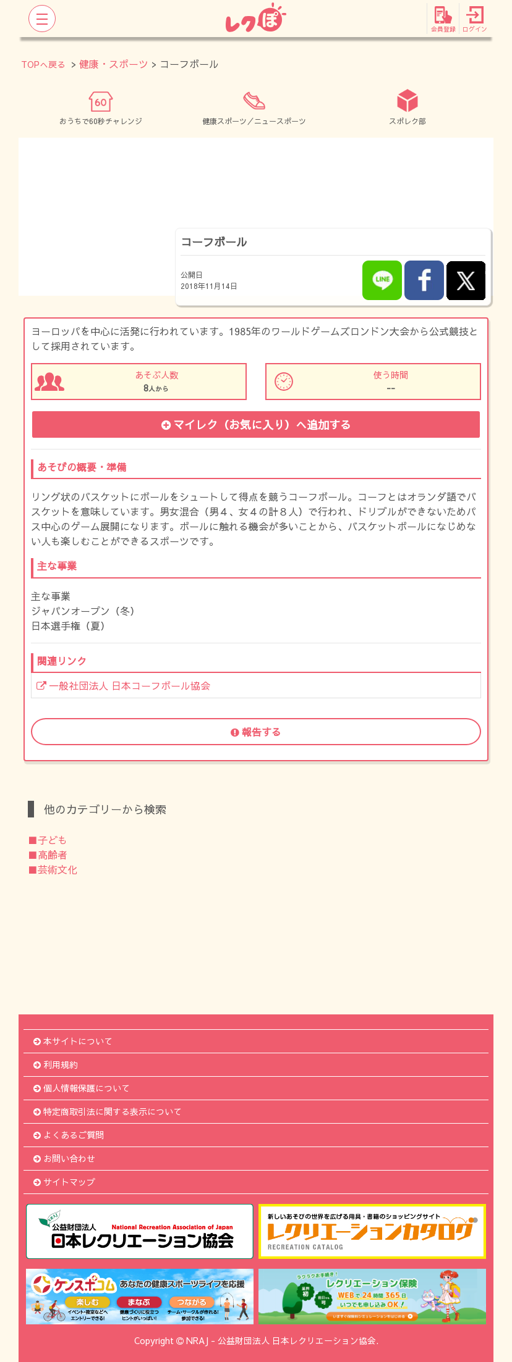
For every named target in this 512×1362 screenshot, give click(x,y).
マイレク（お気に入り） (256, 424)
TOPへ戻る (43, 64)
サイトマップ (64, 1182)
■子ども (47, 839)
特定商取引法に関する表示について (107, 1111)
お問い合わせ (64, 1158)
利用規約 (55, 1064)
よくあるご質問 (68, 1135)
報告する (256, 731)
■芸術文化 (52, 869)
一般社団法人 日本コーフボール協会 (123, 685)
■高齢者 (47, 854)
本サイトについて (73, 1041)
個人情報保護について (81, 1088)
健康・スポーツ (113, 63)
